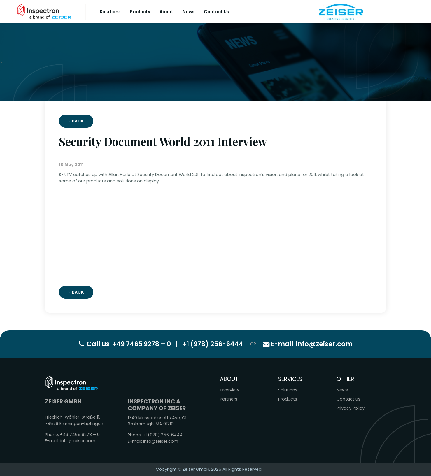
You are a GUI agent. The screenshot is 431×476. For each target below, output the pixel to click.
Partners (228, 399)
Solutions (110, 12)
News (189, 12)
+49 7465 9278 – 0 (141, 344)
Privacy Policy (351, 408)
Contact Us (216, 12)
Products (140, 12)
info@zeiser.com (308, 344)
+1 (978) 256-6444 (212, 344)
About (166, 12)
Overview (229, 390)
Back (76, 121)
